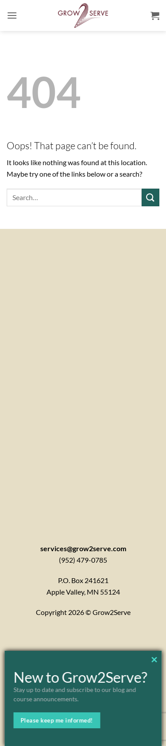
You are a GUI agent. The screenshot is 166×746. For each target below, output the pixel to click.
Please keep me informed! (56, 720)
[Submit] (150, 197)
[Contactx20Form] (83, 374)
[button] (12, 15)
